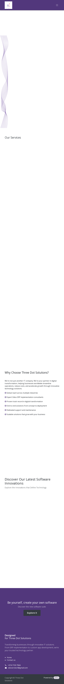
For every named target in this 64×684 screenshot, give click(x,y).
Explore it (32, 612)
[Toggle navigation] (57, 5)
